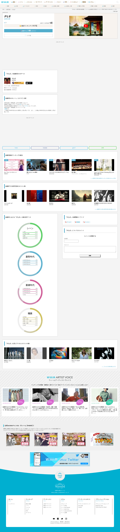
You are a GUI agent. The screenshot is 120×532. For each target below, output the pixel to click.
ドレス (27, 509)
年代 (27, 510)
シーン (27, 505)
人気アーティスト (47, 503)
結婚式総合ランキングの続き (14, 155)
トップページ (12, 503)
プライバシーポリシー (54, 521)
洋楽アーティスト (47, 507)
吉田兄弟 (8, 9)
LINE (102, 147)
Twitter (16, 147)
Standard (80, 507)
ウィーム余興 (64, 512)
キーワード (28, 512)
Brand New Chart (99, 505)
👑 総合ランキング (28, 26)
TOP (3, 9)
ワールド (14, 87)
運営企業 (61, 521)
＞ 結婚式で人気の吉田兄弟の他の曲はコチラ (105, 209)
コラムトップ (64, 503)
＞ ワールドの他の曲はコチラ (109, 366)
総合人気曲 (28, 503)
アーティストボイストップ (84, 503)
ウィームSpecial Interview (66, 510)
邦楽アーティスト (47, 505)
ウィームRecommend (65, 507)
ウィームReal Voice (65, 509)
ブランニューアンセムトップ (102, 503)
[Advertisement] (60, 55)
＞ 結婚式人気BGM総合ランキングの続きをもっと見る (103, 178)
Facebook (45, 147)
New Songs (80, 505)
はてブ (73, 148)
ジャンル (28, 507)
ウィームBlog (64, 505)
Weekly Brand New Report (101, 507)
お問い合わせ (67, 521)
